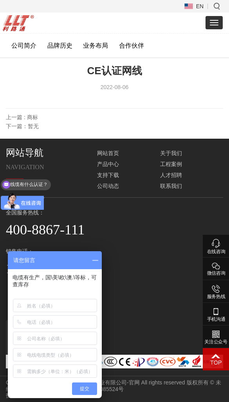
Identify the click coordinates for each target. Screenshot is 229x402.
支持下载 (108, 175)
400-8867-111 (45, 230)
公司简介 (23, 45)
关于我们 (171, 153)
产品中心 (108, 164)
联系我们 (171, 186)
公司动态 (108, 186)
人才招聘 (171, 175)
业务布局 (95, 45)
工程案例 (171, 164)
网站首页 (108, 153)
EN (200, 6)
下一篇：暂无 (22, 126)
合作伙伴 (131, 45)
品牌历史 (59, 45)
